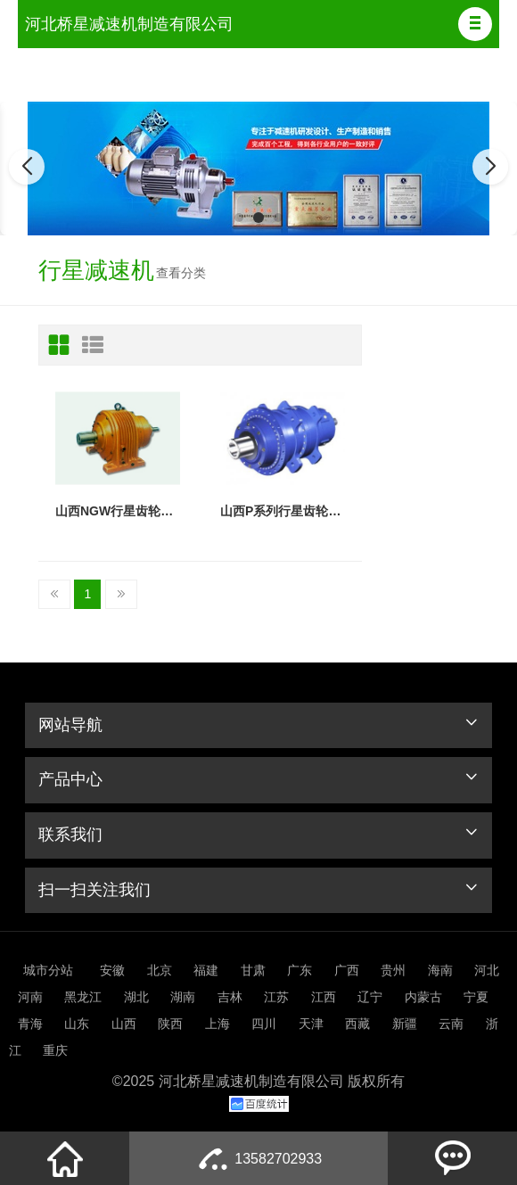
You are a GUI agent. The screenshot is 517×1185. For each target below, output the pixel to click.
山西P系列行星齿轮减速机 (282, 511)
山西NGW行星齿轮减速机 (117, 511)
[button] (475, 24)
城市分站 (48, 970)
